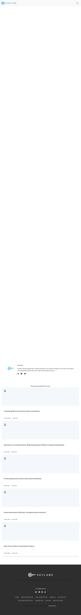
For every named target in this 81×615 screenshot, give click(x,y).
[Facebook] (21, 374)
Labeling (53, 597)
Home (17, 597)
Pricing (48, 600)
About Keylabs (58, 600)
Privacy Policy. (52, 606)
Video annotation (41, 597)
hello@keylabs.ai (41, 588)
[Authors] (5, 391)
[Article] (40, 396)
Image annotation (27, 597)
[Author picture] (11, 368)
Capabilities (39, 600)
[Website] (18, 374)
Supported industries (25, 600)
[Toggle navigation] (77, 3)
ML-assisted (62, 597)
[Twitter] (25, 374)
